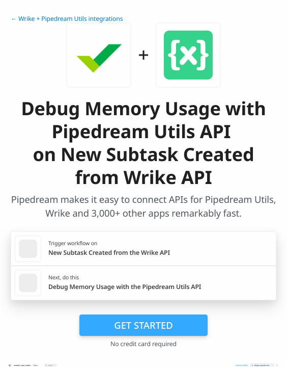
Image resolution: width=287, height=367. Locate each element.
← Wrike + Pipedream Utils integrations (67, 18)
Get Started (143, 325)
